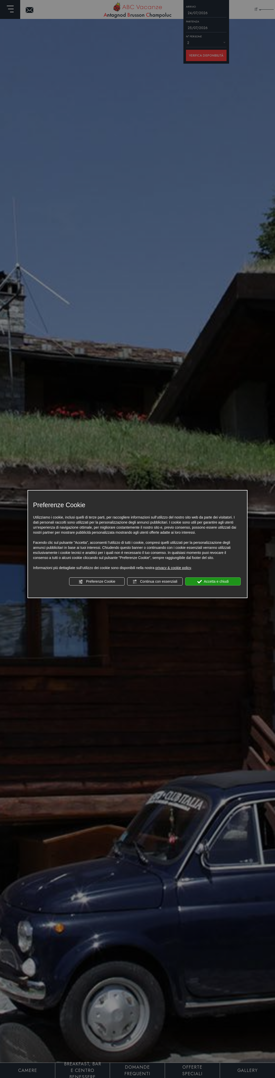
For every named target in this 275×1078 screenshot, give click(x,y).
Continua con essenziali (154, 581)
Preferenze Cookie (96, 581)
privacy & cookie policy (173, 568)
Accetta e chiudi (213, 581)
